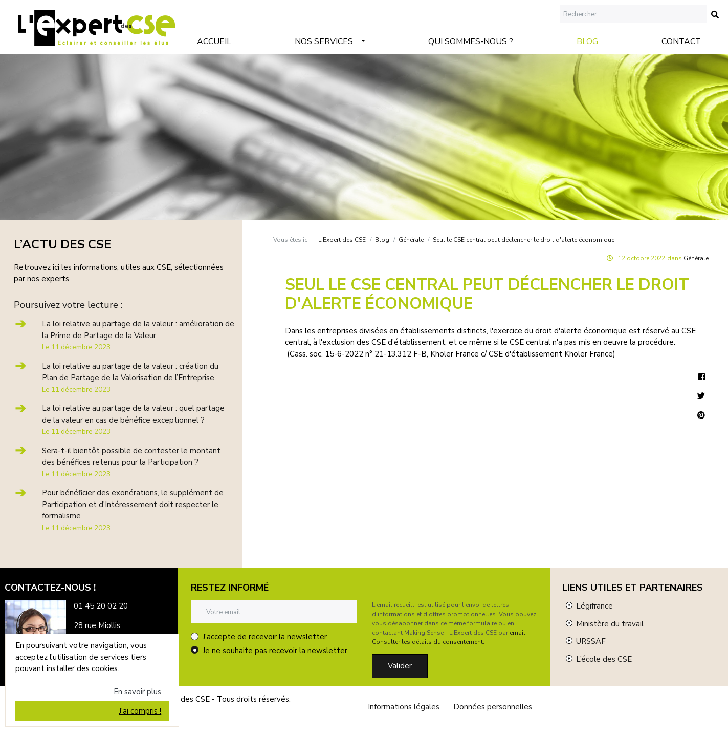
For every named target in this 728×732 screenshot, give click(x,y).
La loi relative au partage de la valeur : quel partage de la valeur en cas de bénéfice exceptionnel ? (133, 419)
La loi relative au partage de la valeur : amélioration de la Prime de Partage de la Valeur (138, 335)
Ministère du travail (610, 624)
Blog (587, 41)
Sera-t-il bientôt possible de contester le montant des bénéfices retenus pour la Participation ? (131, 462)
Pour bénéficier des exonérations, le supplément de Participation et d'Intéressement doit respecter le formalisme (133, 510)
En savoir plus (137, 691)
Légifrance (594, 606)
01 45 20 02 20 (101, 606)
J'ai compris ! (140, 711)
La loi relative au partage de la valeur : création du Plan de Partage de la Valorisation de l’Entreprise (130, 377)
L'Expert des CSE (342, 240)
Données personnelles (492, 707)
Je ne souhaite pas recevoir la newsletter (275, 650)
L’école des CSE (604, 659)
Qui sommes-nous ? (470, 41)
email (517, 633)
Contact (681, 41)
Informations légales (403, 707)
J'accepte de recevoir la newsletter (265, 637)
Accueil (214, 41)
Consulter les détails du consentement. (428, 642)
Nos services (324, 41)
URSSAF (591, 641)
